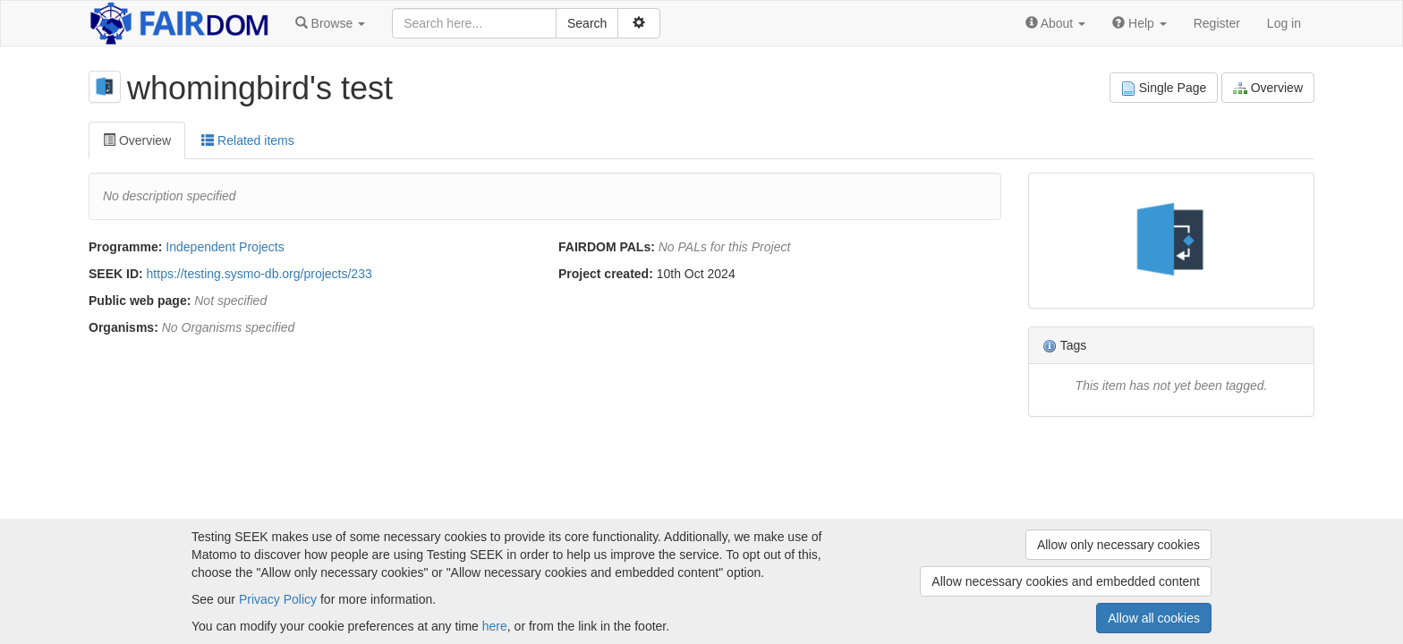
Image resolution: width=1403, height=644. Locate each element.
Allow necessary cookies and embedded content (1065, 581)
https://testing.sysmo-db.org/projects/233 (259, 274)
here (494, 626)
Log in (1284, 23)
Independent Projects (225, 247)
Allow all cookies (1154, 618)
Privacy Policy (278, 599)
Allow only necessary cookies (1118, 545)
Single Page (1163, 88)
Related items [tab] (247, 140)
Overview (1268, 88)
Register (1217, 23)
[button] (330, 23)
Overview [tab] (137, 140)
